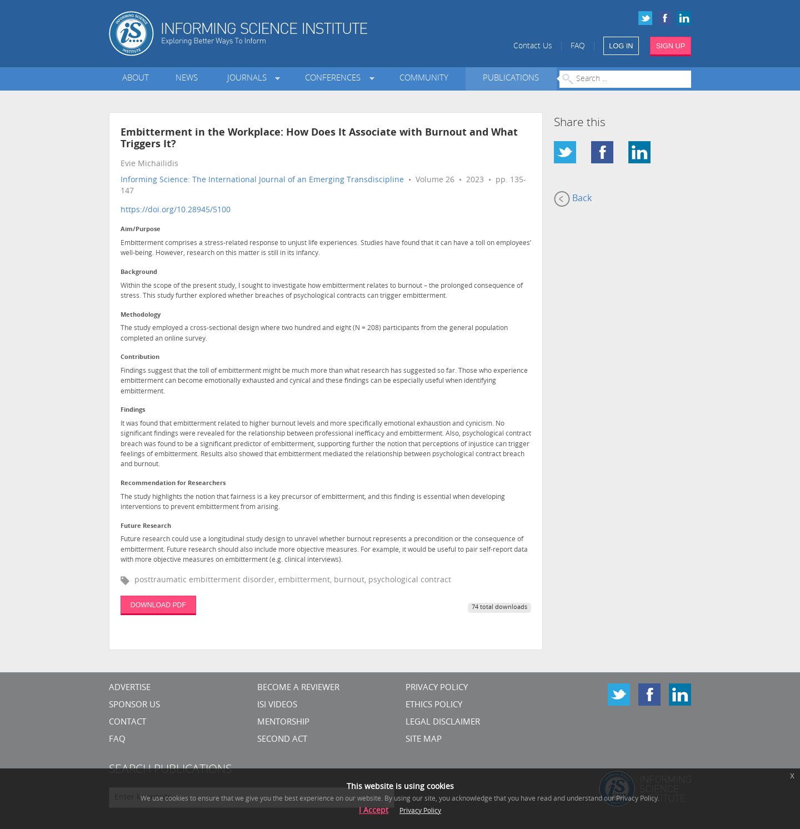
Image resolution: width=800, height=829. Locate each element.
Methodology (141, 315)
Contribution (140, 357)
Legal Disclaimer (443, 722)
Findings (133, 410)
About (135, 78)
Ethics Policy (434, 705)
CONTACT (127, 722)
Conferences (335, 78)
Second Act (282, 740)
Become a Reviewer (298, 688)
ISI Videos (277, 705)
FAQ (578, 46)
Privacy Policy (437, 688)
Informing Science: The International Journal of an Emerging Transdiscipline (262, 180)
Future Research (146, 526)
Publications (511, 78)
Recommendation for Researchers (173, 484)
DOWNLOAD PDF (158, 605)
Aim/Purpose (141, 230)
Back (573, 199)
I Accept (373, 811)
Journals (249, 78)
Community (423, 78)
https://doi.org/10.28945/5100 (176, 210)
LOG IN (621, 46)
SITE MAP (424, 740)
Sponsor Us (134, 705)
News (187, 78)
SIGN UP (671, 46)
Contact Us (532, 46)
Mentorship (283, 722)
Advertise (130, 688)
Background (139, 272)
